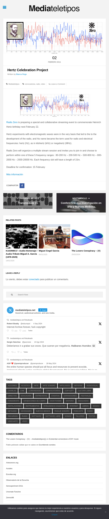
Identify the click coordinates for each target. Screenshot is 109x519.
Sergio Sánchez (14, 342)
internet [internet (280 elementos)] (74, 406)
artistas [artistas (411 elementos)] (78, 386)
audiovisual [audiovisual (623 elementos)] (92, 386)
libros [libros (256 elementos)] (85, 406)
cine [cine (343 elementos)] (22, 391)
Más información (14, 174)
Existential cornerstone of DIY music (64, 439)
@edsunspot (25, 324)
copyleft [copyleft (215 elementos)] (69, 391)
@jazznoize (26, 342)
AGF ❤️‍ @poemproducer (18, 363)
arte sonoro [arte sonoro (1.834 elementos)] (49, 386)
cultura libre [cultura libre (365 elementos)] (84, 391)
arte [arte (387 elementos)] (36, 386)
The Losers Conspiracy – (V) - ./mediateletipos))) (26, 439)
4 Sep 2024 (37, 324)
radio (38, 84)
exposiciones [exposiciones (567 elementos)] (70, 396)
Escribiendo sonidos (47, 445)
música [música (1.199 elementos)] (96, 406)
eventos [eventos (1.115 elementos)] (55, 396)
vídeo (43, 84)
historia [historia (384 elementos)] (70, 401)
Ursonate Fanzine (13, 492)
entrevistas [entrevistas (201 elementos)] (41, 396)
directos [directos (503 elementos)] (12, 396)
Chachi (54, 515)
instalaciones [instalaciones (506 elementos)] (14, 406)
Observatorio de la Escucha (17, 480)
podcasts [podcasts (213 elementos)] (78, 411)
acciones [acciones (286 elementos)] (12, 386)
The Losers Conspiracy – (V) (86, 251)
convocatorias (30, 84)
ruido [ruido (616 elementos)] (24, 416)
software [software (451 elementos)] (36, 416)
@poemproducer (36, 363)
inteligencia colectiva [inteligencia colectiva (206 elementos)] (54, 406)
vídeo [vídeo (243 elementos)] (24, 421)
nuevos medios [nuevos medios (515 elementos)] (43, 411)
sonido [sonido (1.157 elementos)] (68, 416)
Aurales (9, 468)
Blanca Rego (21, 74)
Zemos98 (10, 497)
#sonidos (86, 346)
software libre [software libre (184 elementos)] (52, 416)
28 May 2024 (51, 363)
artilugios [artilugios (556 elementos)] (65, 386)
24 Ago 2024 (39, 342)
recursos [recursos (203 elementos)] (13, 416)
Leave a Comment (58, 84)
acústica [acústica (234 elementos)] (25, 386)
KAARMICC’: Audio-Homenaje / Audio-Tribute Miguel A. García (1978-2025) (21, 254)
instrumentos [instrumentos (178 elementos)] (32, 406)
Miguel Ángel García (49, 251)
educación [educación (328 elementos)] (26, 396)
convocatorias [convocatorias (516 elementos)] (53, 391)
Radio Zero (12, 122)
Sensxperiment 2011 (14, 486)
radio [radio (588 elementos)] (90, 411)
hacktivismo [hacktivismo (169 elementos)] (56, 401)
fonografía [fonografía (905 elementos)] (13, 401)
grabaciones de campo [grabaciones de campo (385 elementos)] (34, 401)
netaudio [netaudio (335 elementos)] (12, 411)
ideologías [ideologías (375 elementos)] (83, 401)
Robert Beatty (13, 324)
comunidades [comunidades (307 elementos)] (35, 391)
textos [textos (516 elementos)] (92, 416)
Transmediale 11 (28, 203)
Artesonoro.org (12, 463)
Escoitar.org (11, 474)
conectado (34, 279)
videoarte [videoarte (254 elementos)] (13, 421)
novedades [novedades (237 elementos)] (26, 411)
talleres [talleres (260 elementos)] (80, 416)
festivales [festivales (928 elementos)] (86, 396)
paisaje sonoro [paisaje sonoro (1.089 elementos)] (61, 411)
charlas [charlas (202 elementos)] (12, 391)
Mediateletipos (13, 84)
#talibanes (76, 346)
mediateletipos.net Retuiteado (21, 320)
